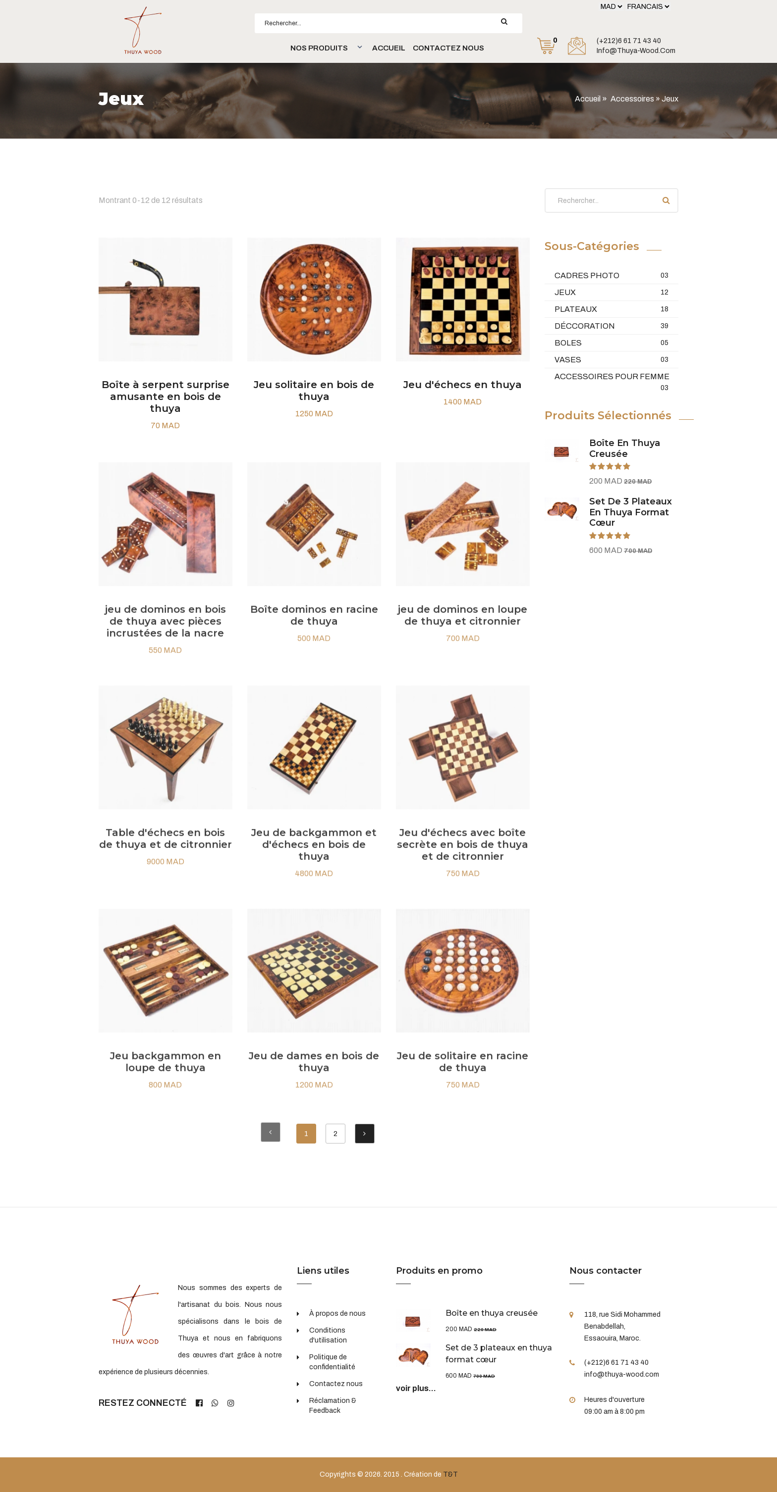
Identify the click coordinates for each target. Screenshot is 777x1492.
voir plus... (416, 1388)
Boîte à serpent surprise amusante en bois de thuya (165, 396)
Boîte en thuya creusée (624, 448)
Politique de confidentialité (332, 1362)
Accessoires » (636, 99)
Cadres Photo (611, 275)
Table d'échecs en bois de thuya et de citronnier (165, 846)
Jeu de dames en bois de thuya (314, 1070)
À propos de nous (337, 1313)
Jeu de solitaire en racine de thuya (462, 1070)
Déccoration (611, 326)
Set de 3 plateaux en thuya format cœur (630, 512)
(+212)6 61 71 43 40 (629, 41)
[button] (325, 48)
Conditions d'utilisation (328, 1335)
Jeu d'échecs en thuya (462, 385)
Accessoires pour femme (612, 377)
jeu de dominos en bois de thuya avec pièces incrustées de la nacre (165, 629)
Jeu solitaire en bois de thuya (314, 390)
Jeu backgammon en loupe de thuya (165, 1070)
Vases (611, 359)
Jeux (611, 292)
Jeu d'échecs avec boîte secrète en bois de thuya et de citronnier (462, 852)
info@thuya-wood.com (636, 50)
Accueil (388, 48)
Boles (611, 342)
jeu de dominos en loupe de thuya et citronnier (462, 623)
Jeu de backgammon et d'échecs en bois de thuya (314, 852)
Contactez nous (448, 48)
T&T (450, 1474)
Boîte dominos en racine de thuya (314, 623)
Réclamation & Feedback (332, 1405)
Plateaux (611, 309)
